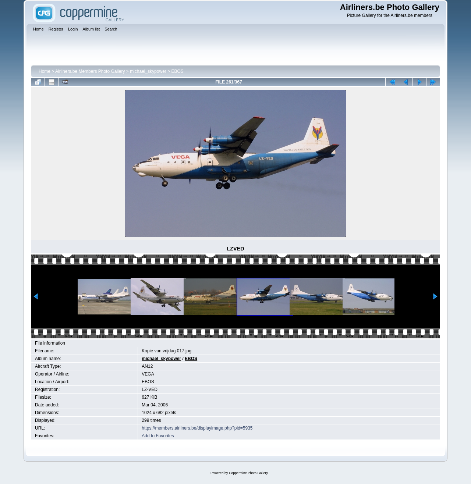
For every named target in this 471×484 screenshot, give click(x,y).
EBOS (177, 71)
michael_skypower (148, 71)
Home (44, 71)
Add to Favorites (158, 435)
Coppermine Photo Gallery (248, 473)
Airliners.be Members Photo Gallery (90, 71)
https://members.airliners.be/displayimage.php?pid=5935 (197, 428)
